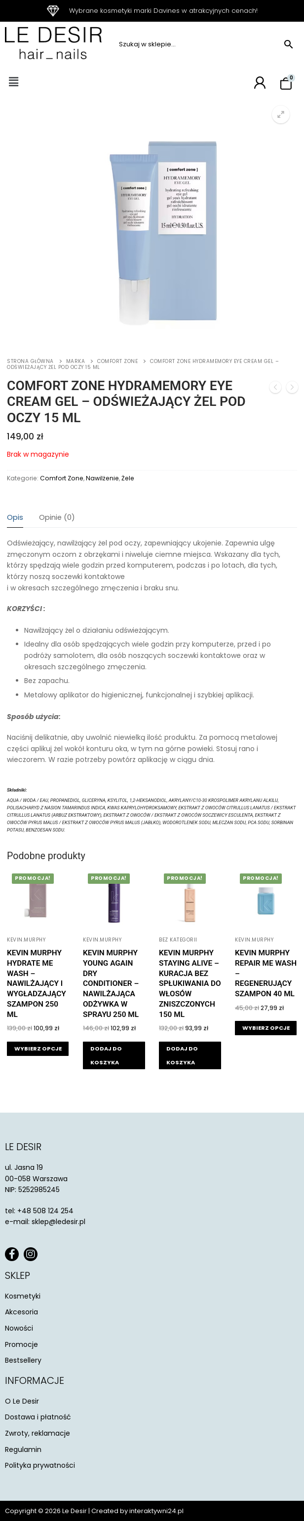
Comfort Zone (117, 361)
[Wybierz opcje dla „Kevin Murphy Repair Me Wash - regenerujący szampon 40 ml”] (266, 1028)
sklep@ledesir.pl (58, 1222)
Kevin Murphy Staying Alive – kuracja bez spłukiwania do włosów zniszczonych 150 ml (190, 983)
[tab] (15, 518)
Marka (75, 361)
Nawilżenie (102, 478)
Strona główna (30, 361)
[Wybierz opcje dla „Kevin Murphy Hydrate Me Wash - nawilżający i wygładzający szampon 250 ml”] (38, 1049)
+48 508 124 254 (45, 1211)
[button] (13, 81)
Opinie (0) (57, 517)
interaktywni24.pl (156, 1511)
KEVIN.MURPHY (26, 939)
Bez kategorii (178, 939)
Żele (127, 478)
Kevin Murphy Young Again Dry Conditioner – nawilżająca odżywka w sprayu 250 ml (111, 983)
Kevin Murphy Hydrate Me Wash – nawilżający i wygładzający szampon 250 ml (36, 983)
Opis (15, 517)
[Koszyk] (286, 84)
